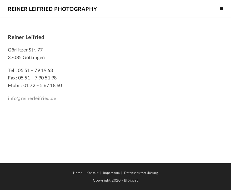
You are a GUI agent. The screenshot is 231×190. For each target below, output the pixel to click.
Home (77, 173)
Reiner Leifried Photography (52, 9)
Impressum (111, 173)
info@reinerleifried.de (32, 98)
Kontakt (93, 173)
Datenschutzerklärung (141, 173)
